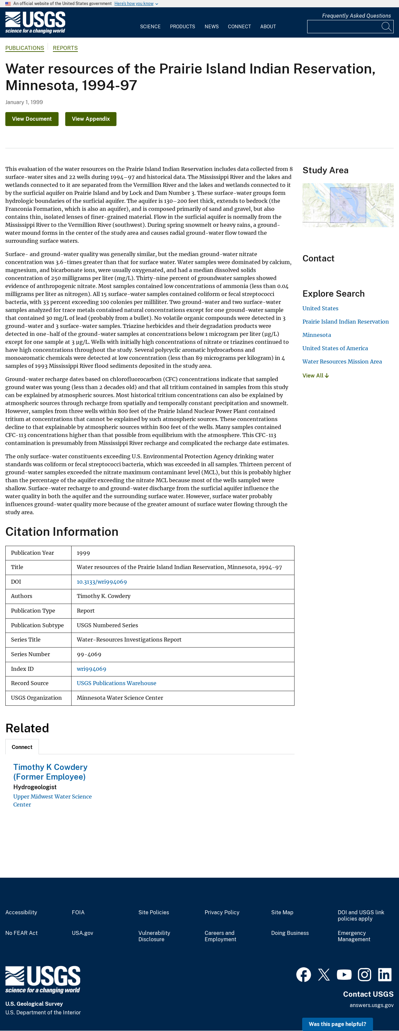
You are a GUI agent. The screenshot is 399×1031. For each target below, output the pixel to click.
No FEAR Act (21, 933)
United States (320, 308)
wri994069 (91, 669)
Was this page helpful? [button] (337, 1024)
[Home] (35, 32)
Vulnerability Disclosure (154, 936)
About (268, 26)
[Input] (350, 26)
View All (315, 375)
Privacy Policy (222, 913)
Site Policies (153, 913)
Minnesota (316, 335)
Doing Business (290, 933)
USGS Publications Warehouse (116, 683)
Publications (24, 48)
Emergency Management (354, 936)
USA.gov (82, 933)
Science (150, 26)
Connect (239, 26)
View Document (32, 119)
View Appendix (91, 119)
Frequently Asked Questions (356, 16)
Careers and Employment (220, 936)
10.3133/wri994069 (102, 582)
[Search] (387, 26)
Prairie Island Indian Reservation (345, 321)
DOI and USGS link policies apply (361, 916)
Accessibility (21, 913)
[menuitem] (150, 22)
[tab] (22, 746)
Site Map (282, 913)
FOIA (78, 913)
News (212, 26)
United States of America (335, 348)
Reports (65, 48)
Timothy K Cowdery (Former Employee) (50, 771)
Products (182, 26)
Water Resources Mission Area (342, 361)
